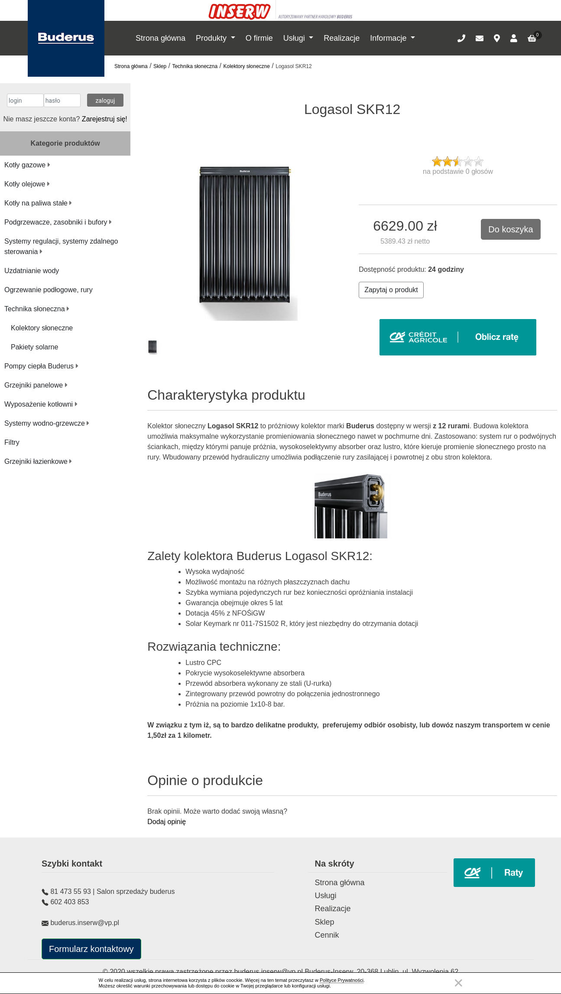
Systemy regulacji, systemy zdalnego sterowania (61, 246)
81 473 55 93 (70, 891)
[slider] (458, 161)
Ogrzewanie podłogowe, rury (48, 289)
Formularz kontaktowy (91, 949)
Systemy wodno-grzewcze (46, 423)
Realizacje (342, 38)
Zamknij (458, 983)
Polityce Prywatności (341, 980)
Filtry (11, 442)
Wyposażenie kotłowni (41, 404)
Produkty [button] (212, 38)
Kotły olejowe (27, 184)
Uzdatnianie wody (31, 270)
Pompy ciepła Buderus (41, 366)
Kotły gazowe (27, 165)
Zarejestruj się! (104, 119)
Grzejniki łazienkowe (38, 461)
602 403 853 (69, 902)
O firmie (259, 38)
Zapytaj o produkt (391, 289)
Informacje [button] (389, 38)
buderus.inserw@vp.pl (269, 971)
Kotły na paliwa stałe (38, 203)
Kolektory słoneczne (247, 66)
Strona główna (160, 38)
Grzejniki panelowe (36, 385)
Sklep (159, 66)
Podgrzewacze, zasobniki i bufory (58, 222)
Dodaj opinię (166, 821)
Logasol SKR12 (293, 66)
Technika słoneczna (194, 66)
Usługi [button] (295, 38)
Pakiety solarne (34, 347)
